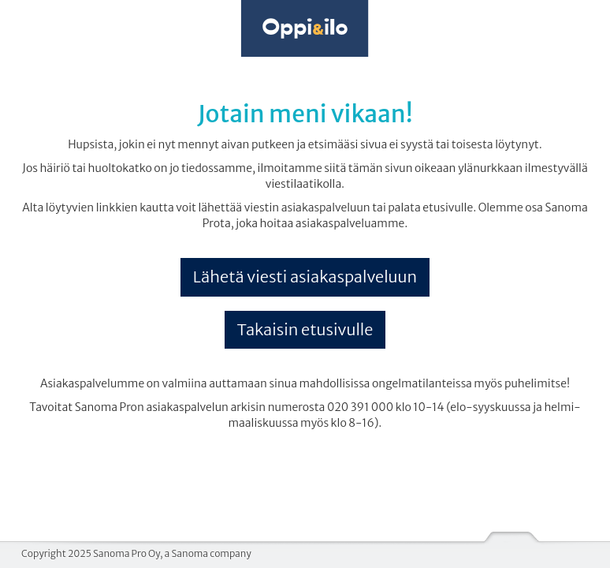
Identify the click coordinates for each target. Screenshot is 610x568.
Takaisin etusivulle (305, 329)
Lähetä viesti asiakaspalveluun (305, 276)
